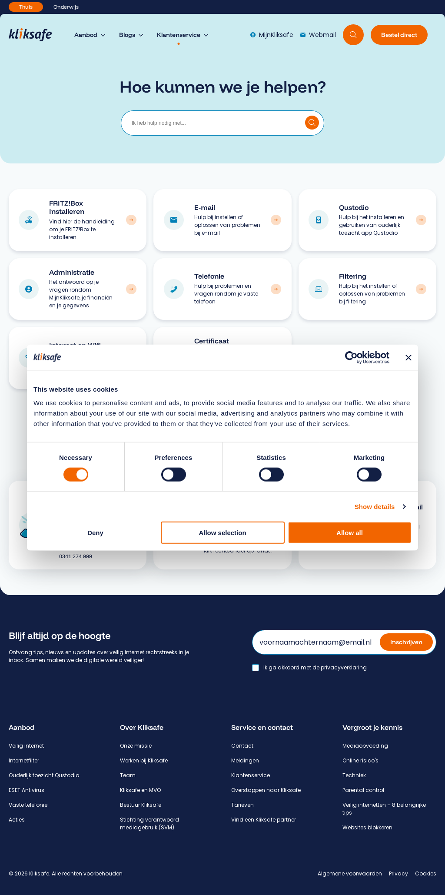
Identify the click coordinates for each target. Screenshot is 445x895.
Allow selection (222, 532)
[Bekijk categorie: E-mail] (276, 220)
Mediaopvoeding (365, 745)
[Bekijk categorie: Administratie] (131, 289)
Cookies (425, 873)
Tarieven (242, 804)
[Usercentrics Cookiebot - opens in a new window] (351, 357)
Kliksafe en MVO (140, 790)
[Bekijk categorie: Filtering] (421, 289)
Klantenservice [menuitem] (178, 35)
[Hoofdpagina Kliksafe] (34, 34)
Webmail (318, 35)
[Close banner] (408, 357)
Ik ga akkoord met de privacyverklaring (315, 667)
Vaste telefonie (28, 804)
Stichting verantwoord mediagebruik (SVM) (149, 823)
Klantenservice (250, 775)
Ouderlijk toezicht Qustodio (44, 775)
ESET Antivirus (26, 790)
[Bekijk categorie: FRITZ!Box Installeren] (131, 220)
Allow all (349, 532)
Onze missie (136, 745)
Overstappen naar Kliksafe (266, 790)
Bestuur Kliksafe (140, 804)
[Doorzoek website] (353, 34)
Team (128, 775)
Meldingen (245, 760)
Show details (375, 506)
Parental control (363, 790)
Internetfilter (24, 760)
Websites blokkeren (367, 827)
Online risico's (360, 760)
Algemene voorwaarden (350, 873)
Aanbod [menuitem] (85, 35)
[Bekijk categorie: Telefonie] (276, 289)
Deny (95, 532)
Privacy (398, 873)
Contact (242, 745)
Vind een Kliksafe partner (263, 819)
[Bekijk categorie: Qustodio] (421, 220)
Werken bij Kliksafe (144, 760)
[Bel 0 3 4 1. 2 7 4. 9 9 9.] (97, 556)
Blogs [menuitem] (127, 35)
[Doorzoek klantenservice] (312, 123)
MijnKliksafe (271, 35)
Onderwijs (66, 6)
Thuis (26, 6)
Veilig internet (26, 745)
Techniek (354, 775)
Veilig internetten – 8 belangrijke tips (384, 808)
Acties (17, 819)
